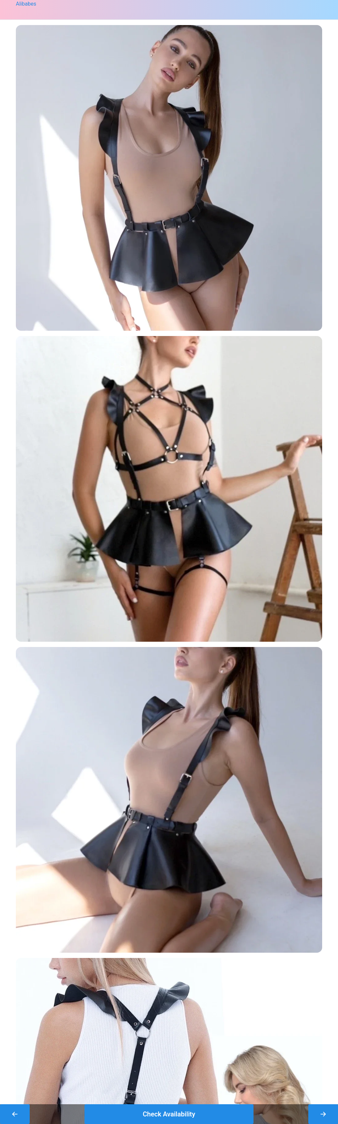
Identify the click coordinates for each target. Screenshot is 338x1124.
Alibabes (26, 4)
